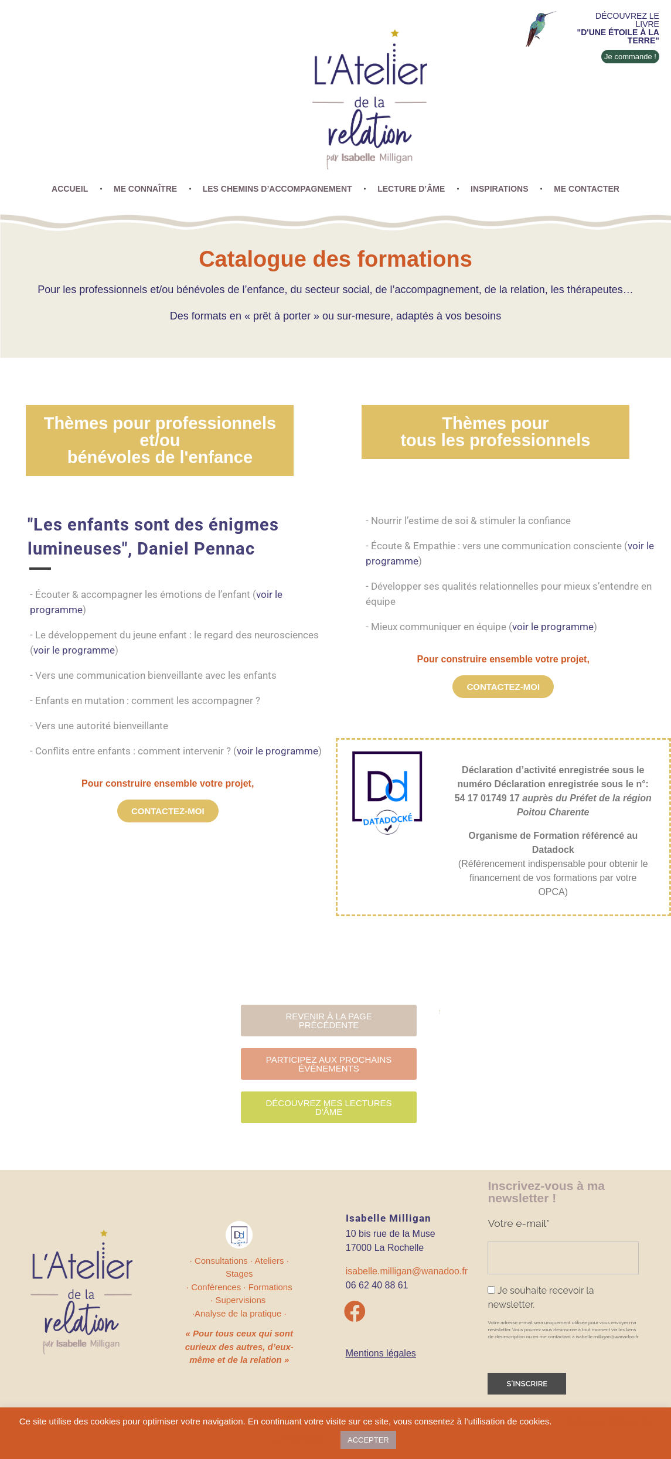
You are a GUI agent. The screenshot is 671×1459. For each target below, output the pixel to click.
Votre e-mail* (518, 1223)
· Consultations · (222, 1261)
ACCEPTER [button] (368, 1440)
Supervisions (241, 1300)
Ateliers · (272, 1261)
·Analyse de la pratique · (239, 1313)
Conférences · (219, 1287)
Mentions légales (381, 1353)
